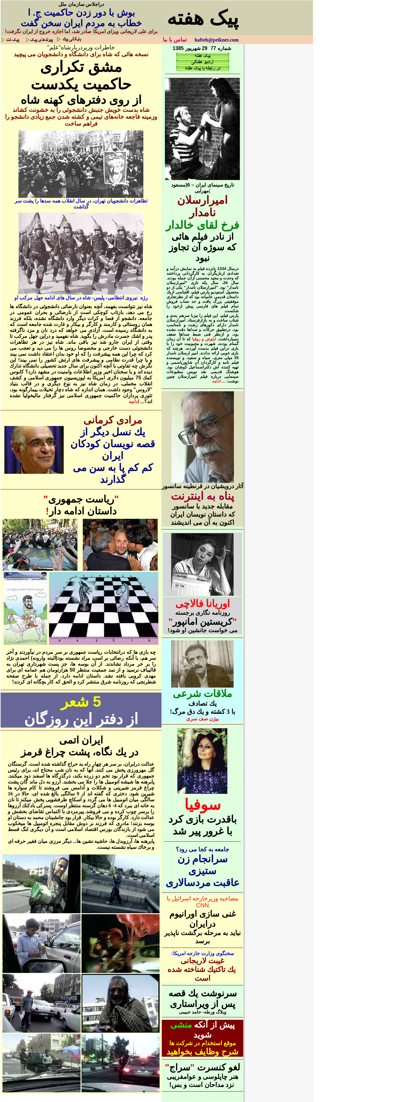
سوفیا (202, 804)
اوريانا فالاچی (202, 603)
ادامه (134, 401)
